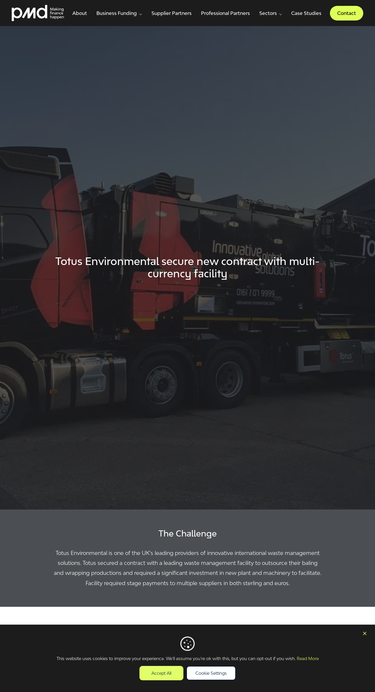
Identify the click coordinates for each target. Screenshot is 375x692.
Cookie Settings (211, 673)
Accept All (161, 673)
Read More (308, 658)
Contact (346, 13)
